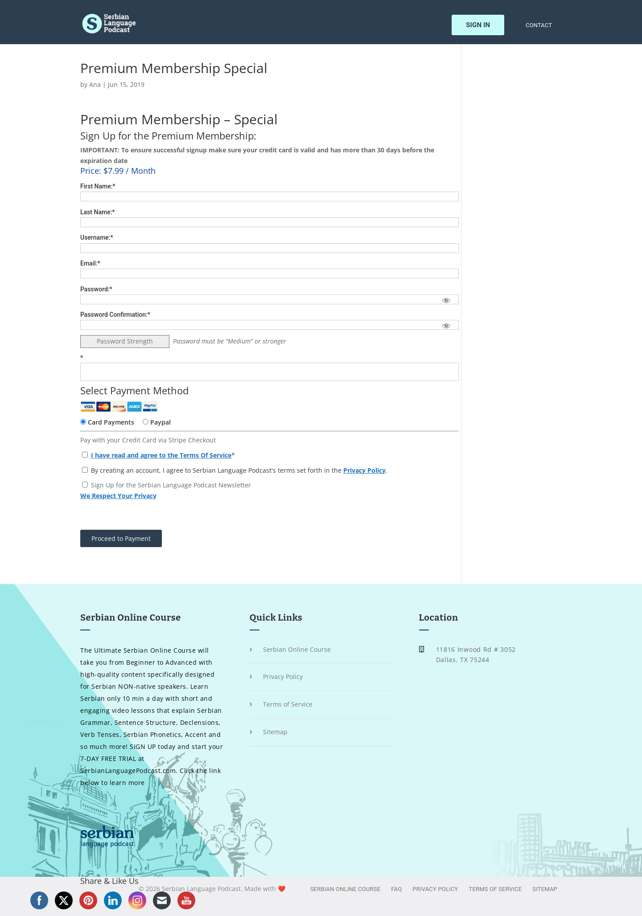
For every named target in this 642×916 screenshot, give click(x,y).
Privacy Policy (364, 470)
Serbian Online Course (297, 649)
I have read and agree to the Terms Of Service (161, 455)
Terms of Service (288, 704)
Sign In (478, 25)
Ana (95, 84)
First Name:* (97, 186)
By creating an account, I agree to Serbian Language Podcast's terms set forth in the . (234, 470)
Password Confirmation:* (115, 314)
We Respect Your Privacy (118, 495)
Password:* (96, 289)
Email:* (90, 263)
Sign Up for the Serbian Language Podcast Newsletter (171, 485)
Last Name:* (97, 212)
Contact (539, 25)
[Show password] (446, 300)
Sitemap (275, 732)
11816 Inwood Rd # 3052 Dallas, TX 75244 (476, 654)
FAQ (396, 889)
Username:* (96, 237)
